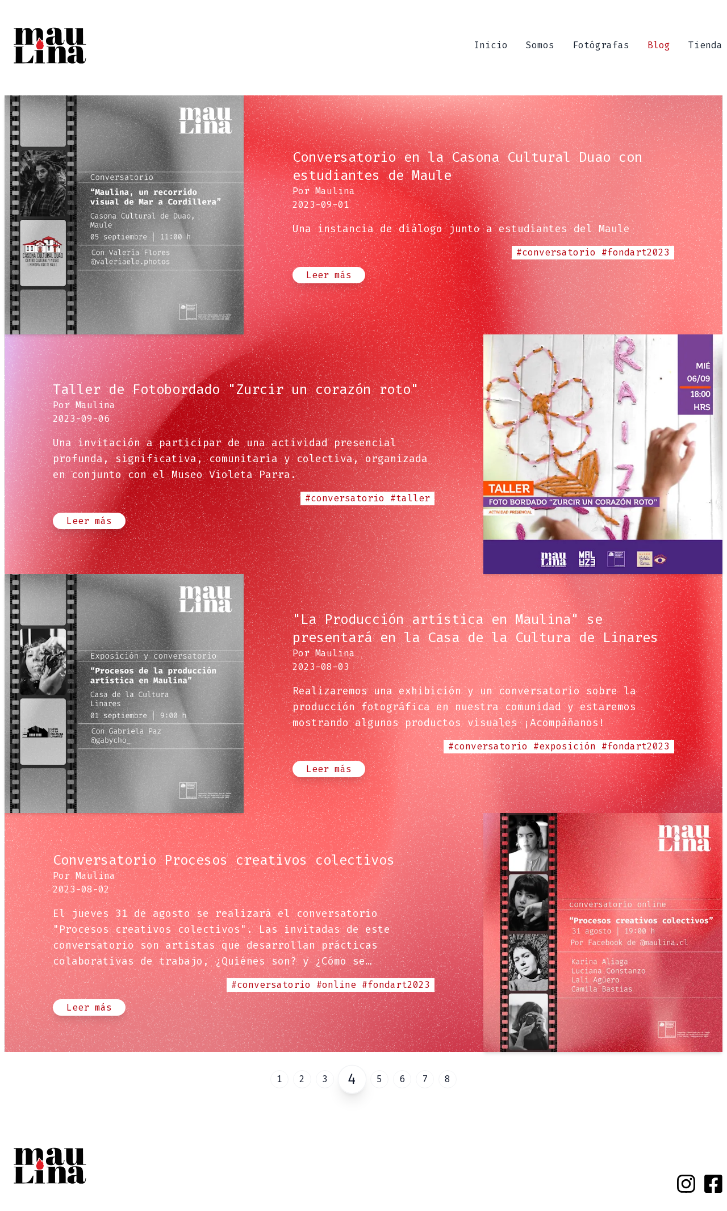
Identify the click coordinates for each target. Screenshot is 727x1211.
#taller (410, 498)
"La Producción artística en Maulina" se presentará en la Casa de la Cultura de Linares (475, 628)
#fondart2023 (635, 252)
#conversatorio (556, 252)
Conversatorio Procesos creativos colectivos (224, 860)
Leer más (329, 275)
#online (336, 985)
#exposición (564, 746)
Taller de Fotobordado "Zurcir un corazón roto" (236, 389)
